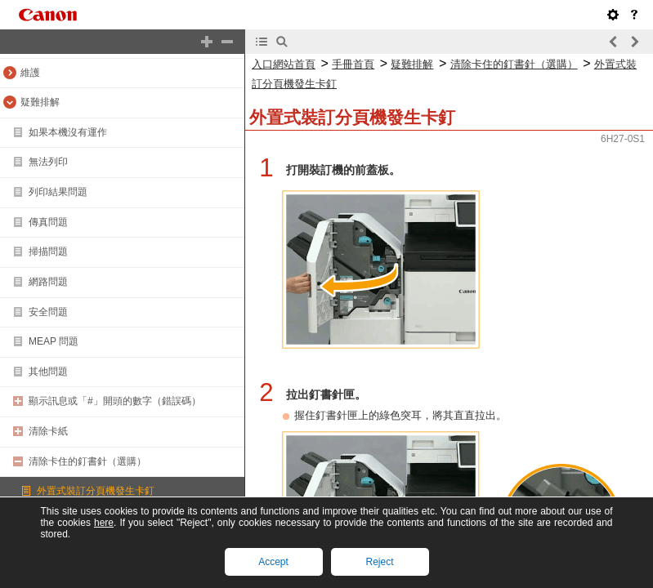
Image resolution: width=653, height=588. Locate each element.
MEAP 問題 (53, 341)
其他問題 (48, 371)
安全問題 (48, 312)
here (104, 522)
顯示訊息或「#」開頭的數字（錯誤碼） (115, 401)
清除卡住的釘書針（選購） (87, 461)
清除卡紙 (48, 431)
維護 (30, 72)
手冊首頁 (353, 64)
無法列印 (48, 161)
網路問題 (48, 281)
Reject (379, 562)
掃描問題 (48, 251)
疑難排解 (40, 102)
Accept (273, 562)
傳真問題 (48, 222)
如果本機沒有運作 (68, 132)
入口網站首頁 (283, 64)
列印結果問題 (58, 192)
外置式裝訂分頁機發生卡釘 (95, 491)
